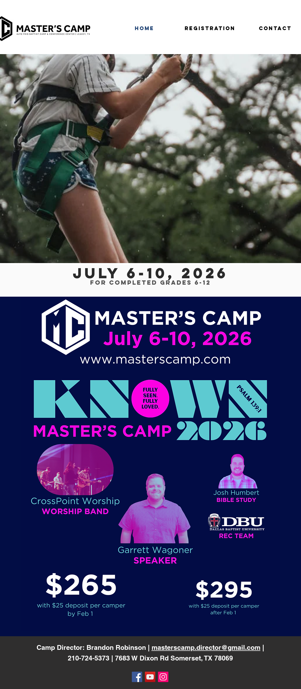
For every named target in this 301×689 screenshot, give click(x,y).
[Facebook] (137, 677)
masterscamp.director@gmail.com (206, 647)
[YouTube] (150, 677)
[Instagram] (163, 677)
